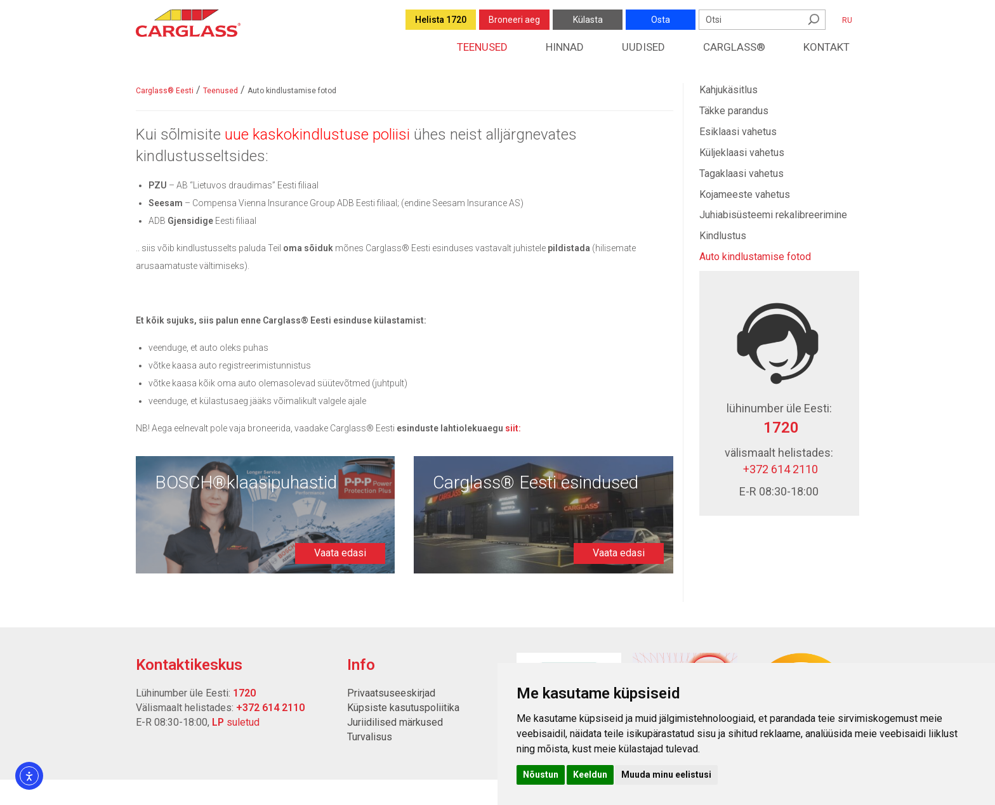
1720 (779, 427)
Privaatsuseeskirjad (391, 693)
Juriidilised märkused (395, 722)
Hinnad (565, 47)
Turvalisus (369, 737)
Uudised (643, 47)
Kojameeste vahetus (744, 194)
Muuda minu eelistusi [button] (666, 774)
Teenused (482, 47)
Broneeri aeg (514, 20)
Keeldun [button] (590, 774)
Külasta (588, 20)
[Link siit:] (513, 428)
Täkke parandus (733, 111)
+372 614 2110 (779, 469)
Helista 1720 (440, 20)
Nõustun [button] (540, 774)
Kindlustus (722, 236)
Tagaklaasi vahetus (741, 173)
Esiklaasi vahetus (738, 132)
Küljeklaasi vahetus (741, 153)
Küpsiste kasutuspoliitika (403, 708)
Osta (660, 20)
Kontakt (826, 47)
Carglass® (734, 47)
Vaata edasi (340, 553)
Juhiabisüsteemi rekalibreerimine (773, 215)
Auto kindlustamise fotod (755, 257)
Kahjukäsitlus (728, 90)
